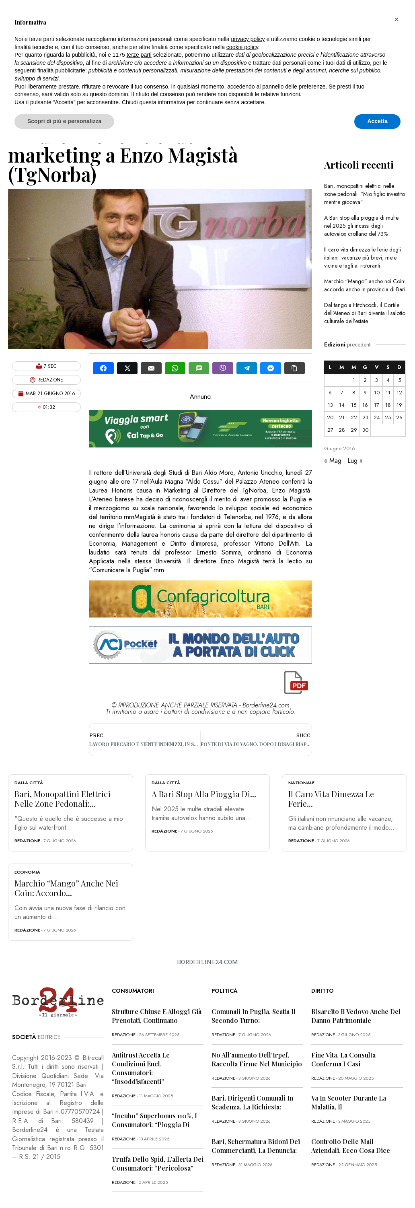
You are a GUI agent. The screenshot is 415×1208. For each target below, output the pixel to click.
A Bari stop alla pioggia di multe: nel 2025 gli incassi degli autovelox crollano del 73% (362, 226)
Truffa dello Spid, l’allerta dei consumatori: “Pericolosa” (157, 1163)
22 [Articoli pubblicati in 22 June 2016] (354, 417)
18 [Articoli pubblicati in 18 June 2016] (388, 405)
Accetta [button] (377, 121)
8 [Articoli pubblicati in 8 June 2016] (353, 392)
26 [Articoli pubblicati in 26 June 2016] (399, 417)
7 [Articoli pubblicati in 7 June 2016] (342, 392)
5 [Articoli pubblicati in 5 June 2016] (399, 380)
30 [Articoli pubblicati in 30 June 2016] (365, 430)
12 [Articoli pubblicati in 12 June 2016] (399, 392)
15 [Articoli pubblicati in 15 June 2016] (353, 405)
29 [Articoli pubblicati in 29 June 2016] (354, 430)
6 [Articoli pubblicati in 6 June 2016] (330, 392)
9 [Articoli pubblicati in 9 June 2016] (365, 392)
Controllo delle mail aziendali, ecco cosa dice (350, 1145)
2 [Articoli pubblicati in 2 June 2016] (365, 380)
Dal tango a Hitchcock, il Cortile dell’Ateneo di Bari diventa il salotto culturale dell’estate (364, 313)
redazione (27, 840)
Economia (27, 872)
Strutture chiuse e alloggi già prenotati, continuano (156, 1016)
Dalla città (28, 782)
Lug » (355, 460)
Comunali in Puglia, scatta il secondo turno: (254, 1016)
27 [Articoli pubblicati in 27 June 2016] (330, 430)
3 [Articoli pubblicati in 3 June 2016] (376, 380)
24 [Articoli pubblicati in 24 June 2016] (377, 417)
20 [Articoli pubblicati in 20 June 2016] (330, 417)
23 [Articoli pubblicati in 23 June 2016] (365, 417)
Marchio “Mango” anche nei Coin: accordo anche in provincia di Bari (364, 285)
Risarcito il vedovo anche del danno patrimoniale (356, 1016)
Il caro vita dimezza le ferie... (331, 798)
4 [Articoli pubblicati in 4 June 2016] (388, 380)
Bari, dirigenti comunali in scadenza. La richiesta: (252, 1102)
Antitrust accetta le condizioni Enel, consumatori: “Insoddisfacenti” (141, 1068)
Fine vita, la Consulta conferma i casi (343, 1059)
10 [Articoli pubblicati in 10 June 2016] (377, 392)
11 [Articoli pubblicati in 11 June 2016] (388, 392)
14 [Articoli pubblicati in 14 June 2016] (342, 405)
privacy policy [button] (248, 39)
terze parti (139, 55)
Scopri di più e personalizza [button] (64, 121)
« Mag (332, 460)
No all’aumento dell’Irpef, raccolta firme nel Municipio (257, 1059)
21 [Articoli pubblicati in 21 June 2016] (342, 417)
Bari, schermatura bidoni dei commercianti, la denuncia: (256, 1145)
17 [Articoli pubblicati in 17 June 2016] (376, 405)
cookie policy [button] (242, 47)
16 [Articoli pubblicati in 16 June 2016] (365, 405)
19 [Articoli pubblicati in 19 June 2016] (399, 405)
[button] (396, 19)
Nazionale (301, 782)
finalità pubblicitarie (61, 70)
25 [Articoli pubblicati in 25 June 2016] (388, 417)
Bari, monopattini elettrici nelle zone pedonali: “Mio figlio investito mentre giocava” (364, 194)
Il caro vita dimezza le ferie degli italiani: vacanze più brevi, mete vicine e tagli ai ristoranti (362, 257)
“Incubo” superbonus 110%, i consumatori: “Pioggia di (154, 1120)
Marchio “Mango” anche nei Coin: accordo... (66, 888)
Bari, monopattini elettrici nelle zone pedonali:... (62, 798)
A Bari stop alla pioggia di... (204, 793)
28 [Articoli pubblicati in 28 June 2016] (342, 430)
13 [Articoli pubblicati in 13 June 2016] (330, 405)
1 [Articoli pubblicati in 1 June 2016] (354, 380)
